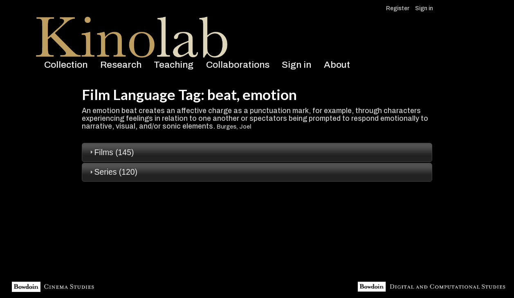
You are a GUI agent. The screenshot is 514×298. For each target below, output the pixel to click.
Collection (66, 65)
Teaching (173, 65)
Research (120, 65)
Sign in (424, 8)
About (337, 65)
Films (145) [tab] (111, 152)
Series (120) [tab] (112, 171)
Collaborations (237, 65)
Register (397, 8)
